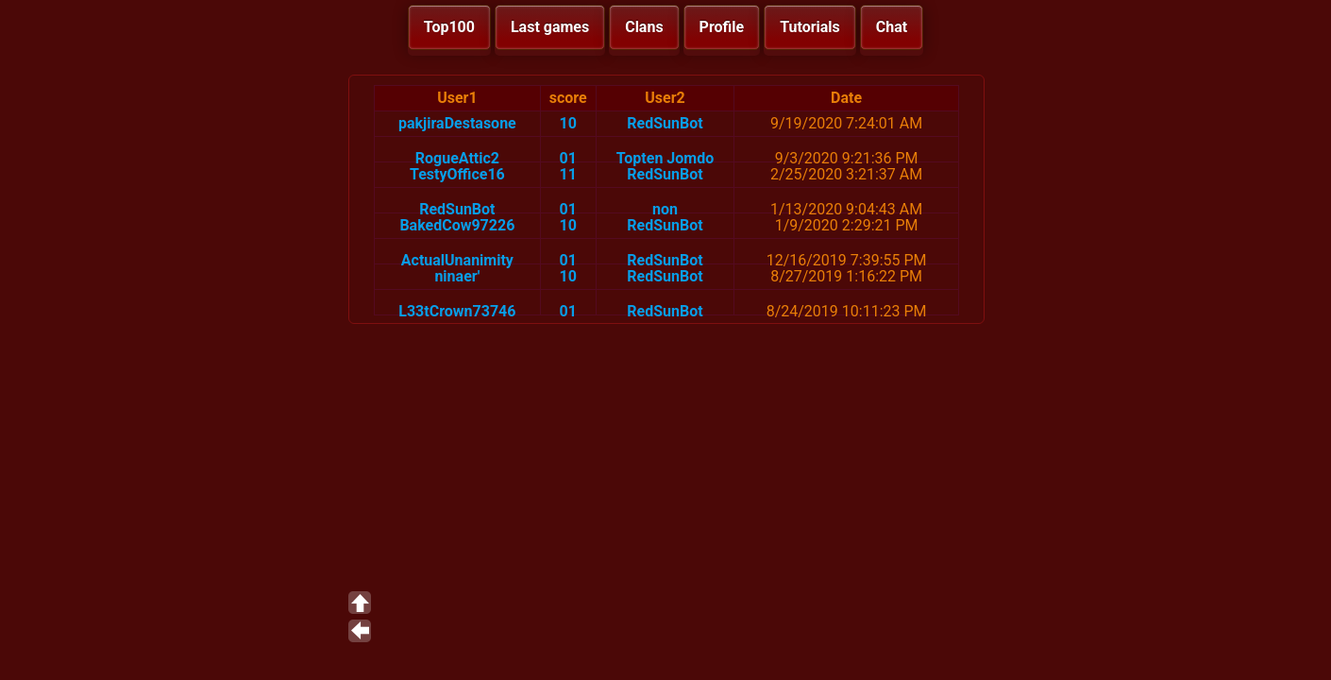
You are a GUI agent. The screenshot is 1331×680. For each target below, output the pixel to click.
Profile (722, 27)
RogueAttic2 (457, 158)
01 (568, 158)
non (665, 209)
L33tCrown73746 (456, 311)
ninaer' (457, 276)
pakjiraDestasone (457, 123)
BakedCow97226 (456, 225)
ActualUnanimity (457, 260)
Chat (891, 27)
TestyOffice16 (457, 174)
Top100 (449, 27)
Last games (550, 27)
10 (568, 123)
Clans (644, 27)
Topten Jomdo (665, 158)
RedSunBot (664, 123)
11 (568, 174)
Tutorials (810, 27)
